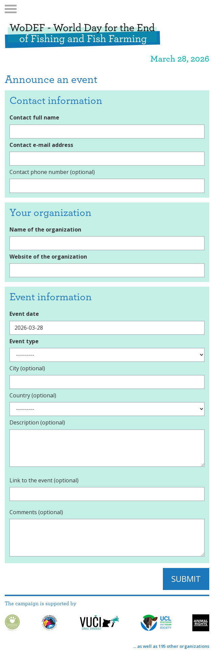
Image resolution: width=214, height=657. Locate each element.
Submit (186, 578)
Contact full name (34, 117)
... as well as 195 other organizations (171, 646)
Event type (24, 341)
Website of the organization (48, 256)
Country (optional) (32, 395)
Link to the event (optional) (44, 480)
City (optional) (27, 368)
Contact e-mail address (41, 145)
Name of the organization (45, 229)
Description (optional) (37, 422)
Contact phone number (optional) (52, 172)
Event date (24, 313)
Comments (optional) (36, 512)
